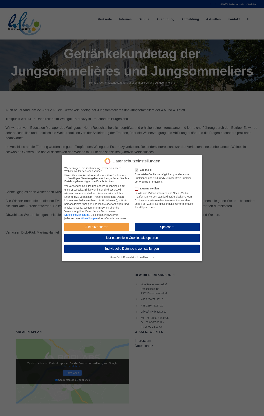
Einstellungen (89, 218)
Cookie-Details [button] (116, 257)
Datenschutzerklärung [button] (133, 257)
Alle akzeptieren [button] (96, 227)
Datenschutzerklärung (76, 214)
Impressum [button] (149, 257)
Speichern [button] (167, 227)
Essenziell (145, 169)
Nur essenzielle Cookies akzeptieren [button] (132, 238)
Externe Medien (148, 188)
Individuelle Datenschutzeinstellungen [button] (132, 248)
